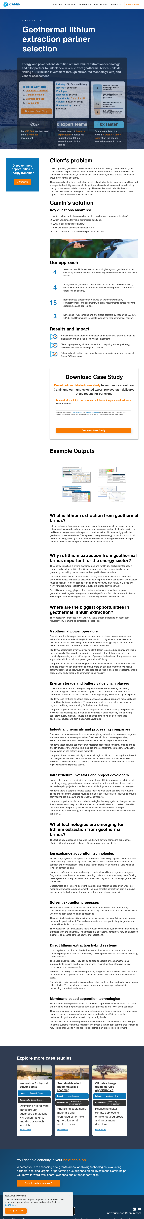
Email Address (64, 404)
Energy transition (79, 99)
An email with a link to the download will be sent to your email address (93, 400)
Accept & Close (16, 1211)
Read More (25, 1130)
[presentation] (74, 421)
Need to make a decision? (38, 1183)
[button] (70, 4)
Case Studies (132, 4)
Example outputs (35, 100)
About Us (57, 4)
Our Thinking (100, 4)
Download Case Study (36, 112)
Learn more (11, 1205)
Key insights (32, 104)
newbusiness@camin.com (124, 1213)
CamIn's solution (35, 95)
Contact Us (115, 4)
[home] (11, 4)
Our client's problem (37, 91)
